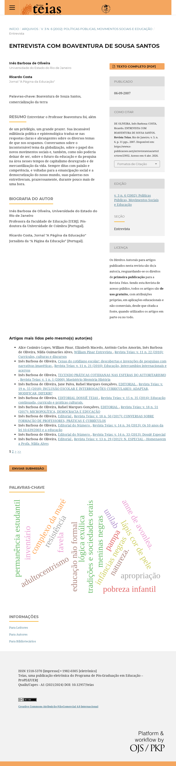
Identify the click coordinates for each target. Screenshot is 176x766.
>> (19, 451)
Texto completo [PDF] (136, 66)
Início (14, 29)
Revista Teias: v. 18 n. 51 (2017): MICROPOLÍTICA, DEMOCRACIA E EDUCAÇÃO (88, 409)
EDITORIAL (127, 384)
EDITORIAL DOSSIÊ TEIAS (78, 398)
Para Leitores (18, 627)
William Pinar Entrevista (93, 352)
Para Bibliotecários (22, 641)
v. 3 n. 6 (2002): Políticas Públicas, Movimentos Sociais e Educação (96, 29)
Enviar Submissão (28, 468)
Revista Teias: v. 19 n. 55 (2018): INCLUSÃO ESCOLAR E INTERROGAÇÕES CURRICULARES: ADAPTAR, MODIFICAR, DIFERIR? (90, 388)
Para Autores (18, 634)
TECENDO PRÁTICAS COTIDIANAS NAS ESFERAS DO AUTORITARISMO (112, 375)
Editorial (65, 416)
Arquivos (30, 29)
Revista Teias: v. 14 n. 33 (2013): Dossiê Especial (129, 434)
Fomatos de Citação (132, 164)
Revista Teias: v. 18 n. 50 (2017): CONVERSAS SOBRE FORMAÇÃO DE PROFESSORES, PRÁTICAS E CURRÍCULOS (86, 418)
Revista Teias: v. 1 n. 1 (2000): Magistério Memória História (65, 379)
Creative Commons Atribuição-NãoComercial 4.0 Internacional (58, 706)
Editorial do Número (74, 425)
